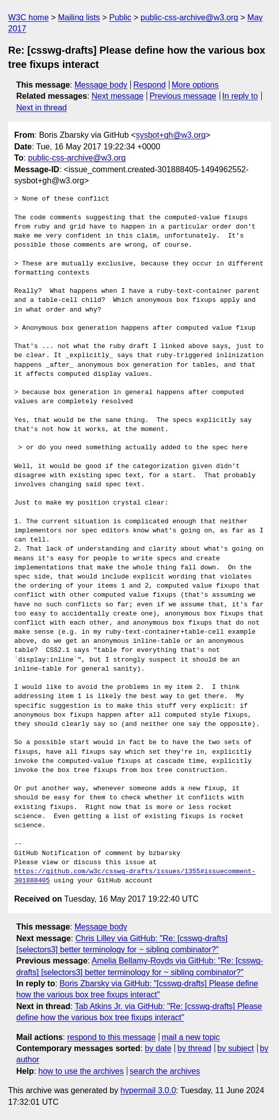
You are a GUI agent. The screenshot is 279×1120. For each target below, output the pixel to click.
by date (158, 1048)
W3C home (28, 17)
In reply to (240, 96)
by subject (235, 1048)
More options (195, 85)
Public (120, 17)
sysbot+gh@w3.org (171, 135)
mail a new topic (191, 1037)
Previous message (183, 96)
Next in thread (41, 107)
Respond (149, 85)
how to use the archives (81, 1071)
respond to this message (111, 1037)
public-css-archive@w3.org (189, 17)
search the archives (165, 1071)
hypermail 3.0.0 (148, 1090)
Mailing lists (79, 17)
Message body (101, 85)
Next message (118, 96)
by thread (195, 1048)
